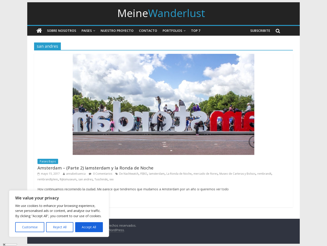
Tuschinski (101, 179)
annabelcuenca (76, 174)
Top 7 (195, 30)
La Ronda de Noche (179, 174)
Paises (87, 30)
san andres (85, 179)
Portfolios (172, 30)
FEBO (143, 174)
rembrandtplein (47, 179)
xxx (111, 179)
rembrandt (264, 174)
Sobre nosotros (61, 30)
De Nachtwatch (129, 174)
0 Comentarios (100, 174)
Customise (30, 227)
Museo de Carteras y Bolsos (237, 174)
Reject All (60, 227)
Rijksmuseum (68, 179)
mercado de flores (205, 174)
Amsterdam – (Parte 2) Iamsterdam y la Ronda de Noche (95, 168)
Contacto (148, 30)
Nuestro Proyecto (117, 30)
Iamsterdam (157, 174)
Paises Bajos (48, 161)
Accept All (89, 227)
